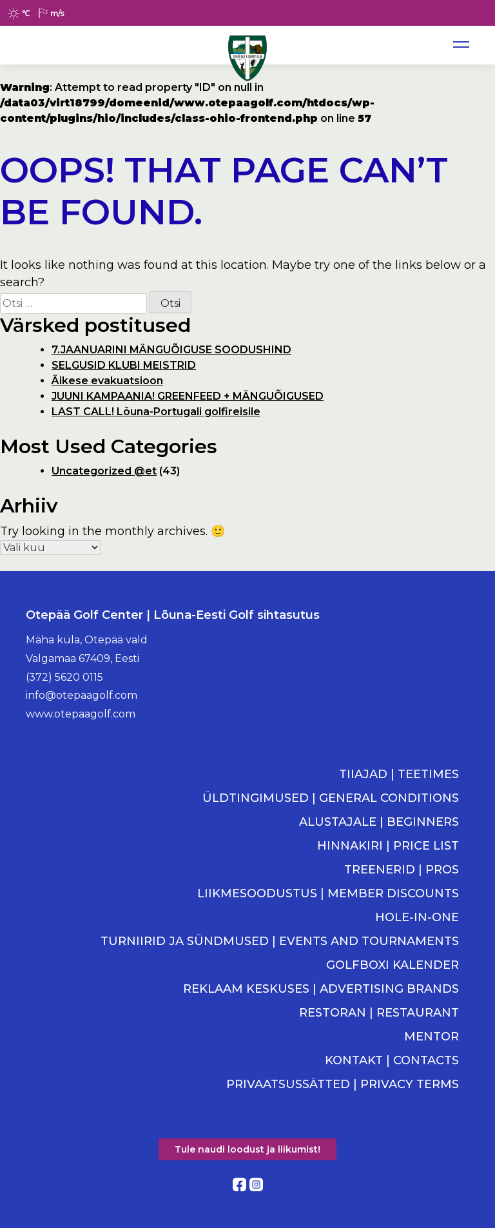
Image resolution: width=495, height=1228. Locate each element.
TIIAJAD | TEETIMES (399, 774)
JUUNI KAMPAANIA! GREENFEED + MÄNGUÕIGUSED (188, 396)
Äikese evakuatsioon (107, 381)
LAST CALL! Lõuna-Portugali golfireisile (156, 411)
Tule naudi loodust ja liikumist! (247, 1149)
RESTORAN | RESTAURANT (379, 1013)
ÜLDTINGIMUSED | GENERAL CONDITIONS (330, 798)
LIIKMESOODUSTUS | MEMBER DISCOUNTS (328, 893)
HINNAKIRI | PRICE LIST (388, 846)
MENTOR (431, 1036)
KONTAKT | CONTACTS (392, 1060)
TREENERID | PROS (401, 870)
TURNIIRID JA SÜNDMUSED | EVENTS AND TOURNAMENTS (280, 941)
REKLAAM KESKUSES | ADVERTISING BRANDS (321, 989)
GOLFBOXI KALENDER (392, 965)
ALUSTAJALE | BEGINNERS (379, 822)
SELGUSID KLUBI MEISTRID (124, 365)
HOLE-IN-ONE (417, 917)
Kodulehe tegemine (247, 1199)
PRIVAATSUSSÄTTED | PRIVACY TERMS (342, 1084)
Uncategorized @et (104, 471)
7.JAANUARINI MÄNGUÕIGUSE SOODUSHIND (171, 350)
